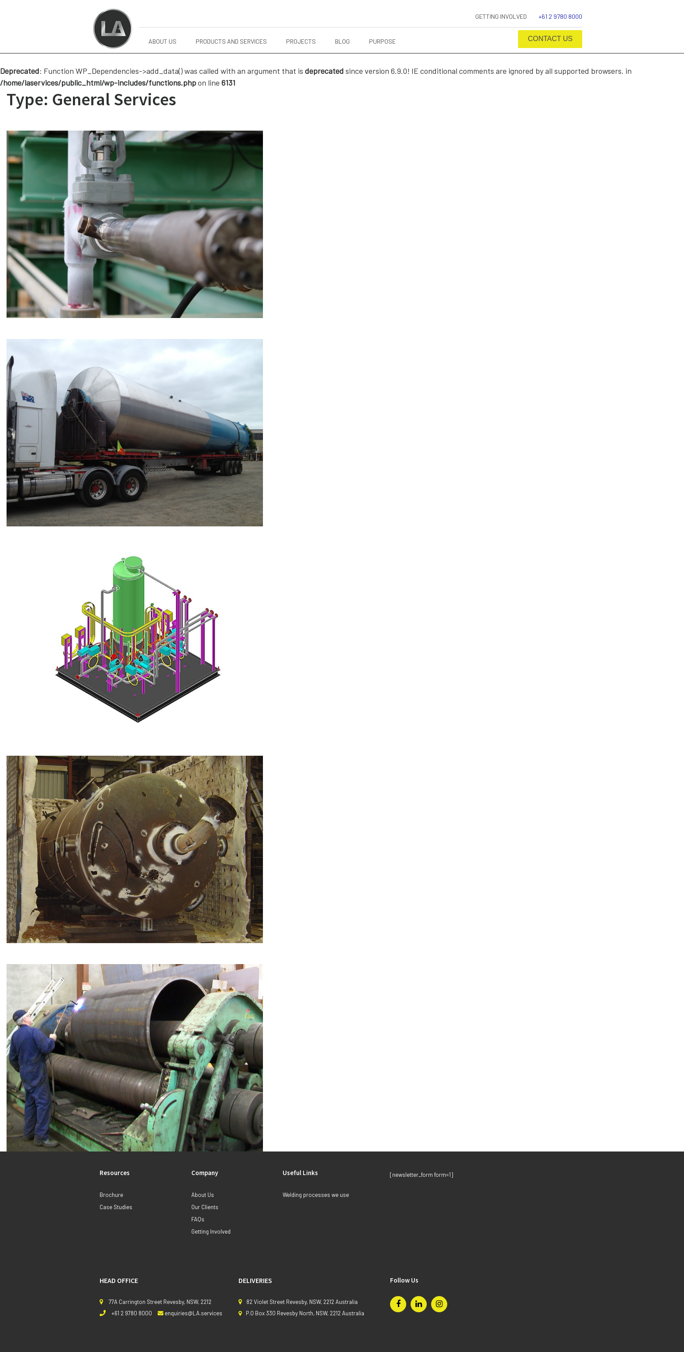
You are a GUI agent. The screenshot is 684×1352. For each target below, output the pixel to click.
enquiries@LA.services (193, 1313)
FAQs (197, 1219)
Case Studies (116, 1206)
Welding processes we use (316, 1194)
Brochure (111, 1194)
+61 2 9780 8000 (560, 16)
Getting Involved (501, 16)
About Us (202, 1194)
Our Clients (204, 1206)
